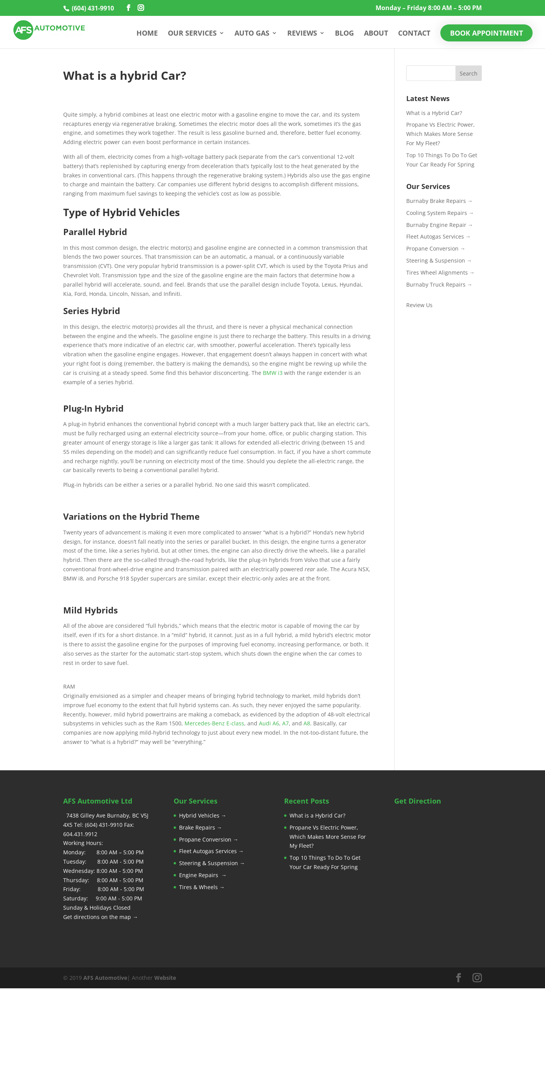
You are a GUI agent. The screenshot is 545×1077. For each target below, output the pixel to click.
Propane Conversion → (436, 248)
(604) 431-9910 (92, 8)
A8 (307, 723)
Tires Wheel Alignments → (440, 272)
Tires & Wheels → (202, 887)
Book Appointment (486, 33)
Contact (414, 34)
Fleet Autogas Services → (438, 236)
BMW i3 (273, 372)
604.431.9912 (80, 834)
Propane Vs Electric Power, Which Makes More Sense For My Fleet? (440, 134)
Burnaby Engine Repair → (439, 224)
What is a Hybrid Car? (434, 113)
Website (165, 977)
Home (147, 34)
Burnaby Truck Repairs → (439, 284)
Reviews (302, 34)
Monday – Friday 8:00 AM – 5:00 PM (429, 8)
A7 (285, 723)
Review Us (419, 305)
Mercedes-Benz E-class (214, 723)
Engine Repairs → (203, 875)
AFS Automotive (105, 977)
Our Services (192, 34)
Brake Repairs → (200, 827)
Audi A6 (269, 723)
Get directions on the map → (100, 917)
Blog (344, 34)
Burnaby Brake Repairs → (439, 200)
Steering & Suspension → (439, 260)
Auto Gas (252, 34)
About (376, 34)
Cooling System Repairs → (440, 212)
